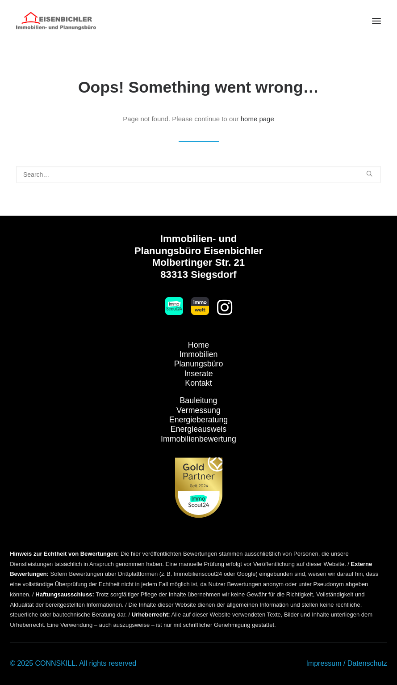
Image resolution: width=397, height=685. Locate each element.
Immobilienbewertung (198, 438)
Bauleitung (198, 400)
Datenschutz (367, 663)
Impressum (323, 663)
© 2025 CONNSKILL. (43, 663)
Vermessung (198, 410)
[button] (376, 21)
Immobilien (199, 354)
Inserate (198, 373)
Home (198, 344)
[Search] (198, 174)
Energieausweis (198, 429)
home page (257, 119)
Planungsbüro (198, 363)
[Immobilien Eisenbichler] (56, 21)
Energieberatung (198, 419)
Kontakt (198, 383)
